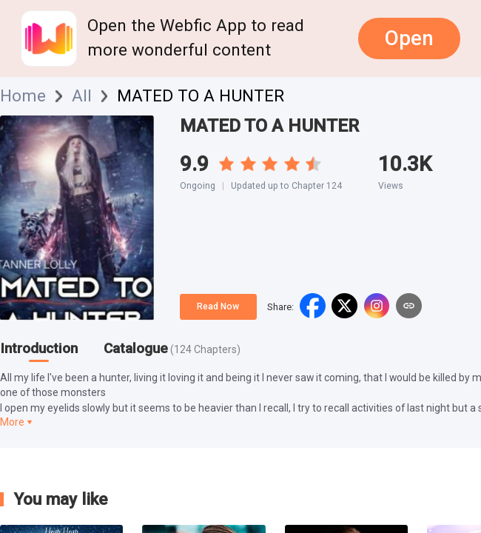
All (82, 96)
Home (23, 96)
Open (409, 38)
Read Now (218, 306)
